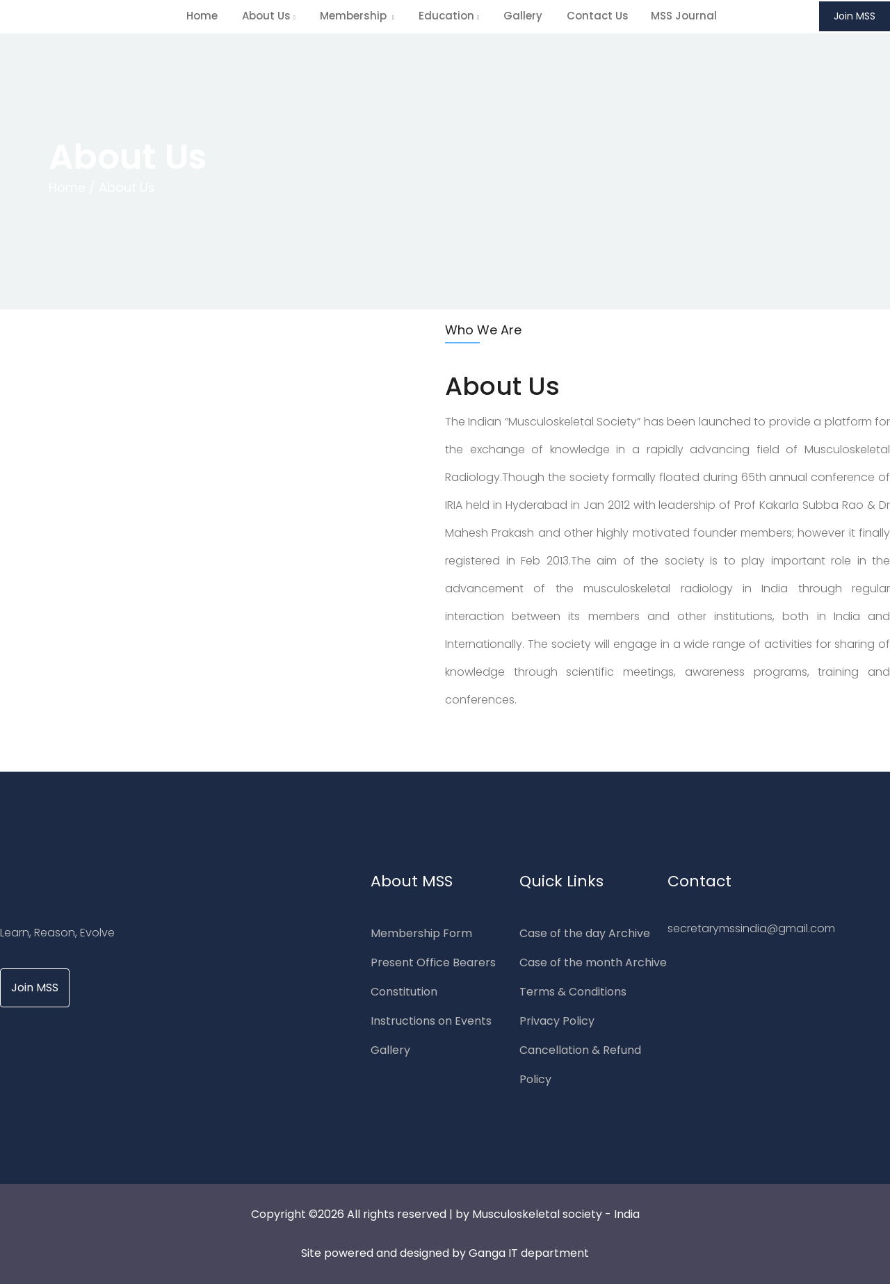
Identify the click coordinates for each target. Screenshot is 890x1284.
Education (449, 15)
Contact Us (598, 15)
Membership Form (421, 933)
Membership (357, 15)
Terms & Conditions (572, 992)
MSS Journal (684, 15)
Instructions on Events (431, 1021)
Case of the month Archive (593, 962)
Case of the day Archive (584, 933)
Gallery (522, 15)
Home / (72, 187)
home (202, 15)
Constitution (404, 992)
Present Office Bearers (433, 962)
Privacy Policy (556, 1021)
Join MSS (854, 16)
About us (269, 15)
